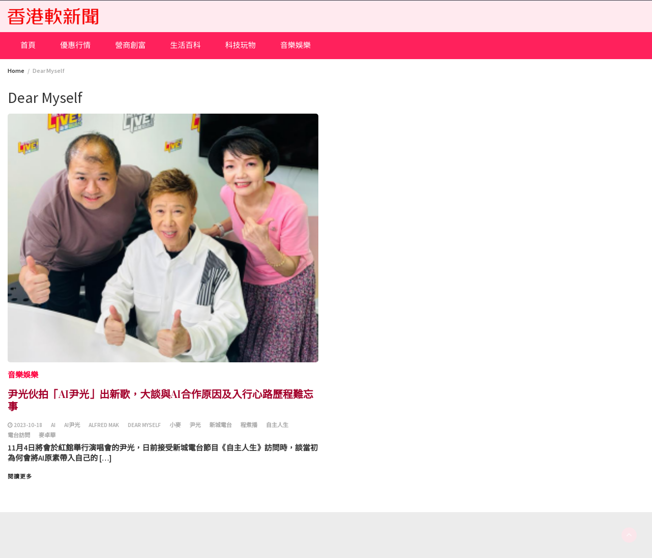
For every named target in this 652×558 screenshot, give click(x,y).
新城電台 (220, 425)
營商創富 (130, 45)
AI (53, 425)
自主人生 (277, 425)
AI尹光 (72, 425)
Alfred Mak (104, 425)
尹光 (195, 425)
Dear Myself (144, 425)
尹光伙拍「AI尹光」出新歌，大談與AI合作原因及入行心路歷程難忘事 (160, 400)
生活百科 (185, 45)
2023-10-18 (28, 425)
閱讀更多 (20, 476)
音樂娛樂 (295, 45)
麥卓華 (47, 435)
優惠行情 (75, 45)
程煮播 (248, 425)
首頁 (28, 45)
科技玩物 (240, 45)
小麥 (175, 425)
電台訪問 (19, 435)
